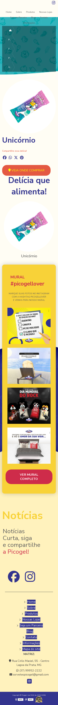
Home (9, 12)
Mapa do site (31, 649)
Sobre (19, 12)
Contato (44, 17)
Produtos (30, 12)
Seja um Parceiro (18, 17)
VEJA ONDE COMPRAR (26, 170)
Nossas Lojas (45, 12)
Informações (29, 22)
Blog (33, 17)
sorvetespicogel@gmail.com (29, 674)
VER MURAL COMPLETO (29, 477)
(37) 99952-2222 (29, 670)
